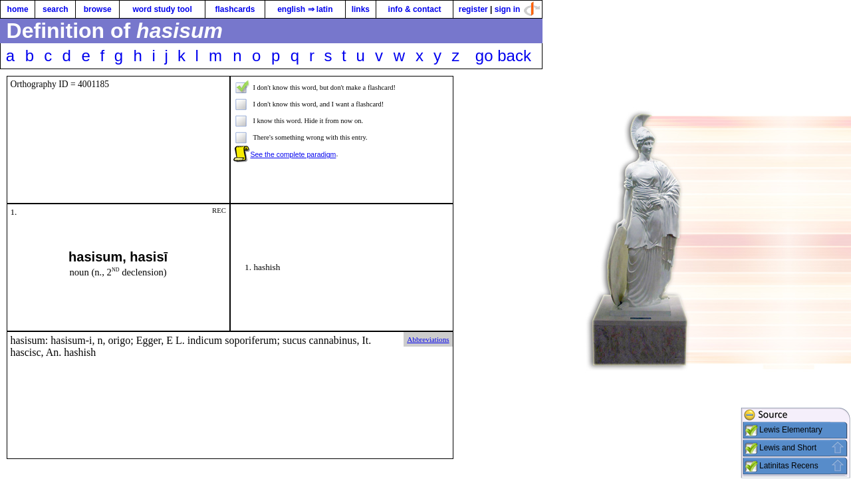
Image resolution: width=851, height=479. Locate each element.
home (18, 9)
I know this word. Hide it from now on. (308, 120)
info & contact (414, 9)
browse (98, 9)
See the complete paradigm (293, 154)
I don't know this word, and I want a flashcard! (318, 104)
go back (503, 56)
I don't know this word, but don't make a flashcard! (324, 87)
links (361, 9)
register (473, 9)
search (55, 9)
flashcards (235, 9)
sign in (508, 9)
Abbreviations (428, 339)
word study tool (161, 9)
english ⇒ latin (304, 9)
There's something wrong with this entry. (310, 137)
